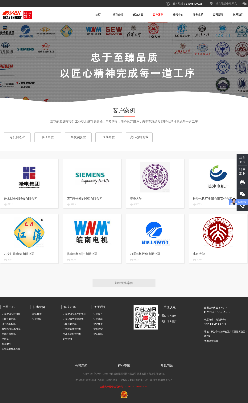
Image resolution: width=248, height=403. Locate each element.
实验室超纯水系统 (11, 348)
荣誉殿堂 (98, 329)
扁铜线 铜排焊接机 (11, 329)
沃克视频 (98, 319)
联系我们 (238, 14)
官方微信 (171, 315)
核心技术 (37, 314)
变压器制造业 (139, 137)
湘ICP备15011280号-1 (161, 380)
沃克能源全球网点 (226, 3)
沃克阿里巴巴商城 (95, 380)
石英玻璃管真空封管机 (74, 314)
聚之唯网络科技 (157, 373)
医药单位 (109, 137)
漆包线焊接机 (9, 324)
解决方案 (138, 14)
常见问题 (167, 365)
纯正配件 (6, 343)
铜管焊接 (67, 339)
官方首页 (171, 321)
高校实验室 (78, 137)
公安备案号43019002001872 (132, 380)
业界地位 (98, 324)
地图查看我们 (211, 340)
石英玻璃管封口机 (11, 314)
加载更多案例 (124, 283)
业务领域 (98, 334)
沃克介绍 (118, 14)
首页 (98, 14)
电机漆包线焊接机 (72, 329)
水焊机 (5, 339)
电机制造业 (17, 137)
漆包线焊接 (111, 380)
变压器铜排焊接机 (72, 334)
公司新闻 (218, 14)
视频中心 (178, 14)
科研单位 (48, 137)
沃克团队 (37, 319)
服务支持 (198, 14)
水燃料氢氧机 (9, 334)
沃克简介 (98, 314)
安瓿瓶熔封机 (9, 319)
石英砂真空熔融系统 (73, 319)
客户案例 (158, 14)
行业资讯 (124, 365)
